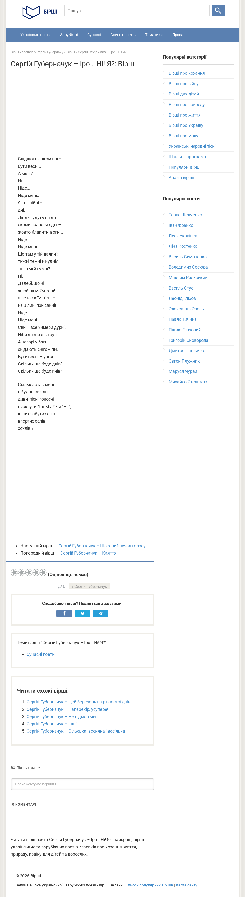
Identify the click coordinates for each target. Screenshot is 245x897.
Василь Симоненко (188, 256)
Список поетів (123, 35)
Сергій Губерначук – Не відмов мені (63, 716)
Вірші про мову (183, 135)
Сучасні (94, 35)
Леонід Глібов (182, 298)
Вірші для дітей (184, 93)
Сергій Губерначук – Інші (52, 723)
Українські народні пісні (192, 146)
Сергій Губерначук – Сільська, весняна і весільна (76, 731)
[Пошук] (137, 10)
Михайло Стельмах (188, 381)
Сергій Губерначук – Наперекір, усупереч (68, 709)
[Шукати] (218, 10)
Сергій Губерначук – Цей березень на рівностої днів (78, 701)
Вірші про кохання (187, 73)
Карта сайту (186, 885)
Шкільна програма (187, 156)
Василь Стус (181, 288)
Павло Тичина (183, 319)
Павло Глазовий (185, 329)
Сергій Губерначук (90, 586)
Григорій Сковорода (188, 340)
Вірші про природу (187, 104)
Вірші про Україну (186, 125)
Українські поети (35, 35)
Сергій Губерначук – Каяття (88, 552)
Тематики (154, 35)
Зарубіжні (69, 35)
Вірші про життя (185, 115)
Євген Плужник (184, 361)
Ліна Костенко (183, 246)
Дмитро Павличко (187, 350)
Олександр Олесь (186, 308)
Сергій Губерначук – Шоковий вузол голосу (101, 545)
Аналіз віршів (182, 177)
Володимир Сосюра (188, 266)
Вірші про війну (184, 83)
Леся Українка (183, 235)
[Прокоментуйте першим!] (82, 784)
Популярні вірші (184, 167)
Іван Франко (181, 225)
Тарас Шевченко (185, 214)
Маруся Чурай (183, 371)
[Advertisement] (82, 115)
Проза (177, 35)
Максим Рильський (188, 277)
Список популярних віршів (149, 885)
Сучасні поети (41, 654)
